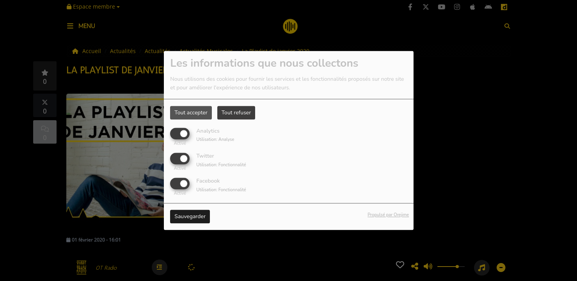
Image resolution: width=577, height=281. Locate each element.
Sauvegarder (190, 217)
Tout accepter (190, 112)
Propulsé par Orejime (388, 215)
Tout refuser (236, 112)
